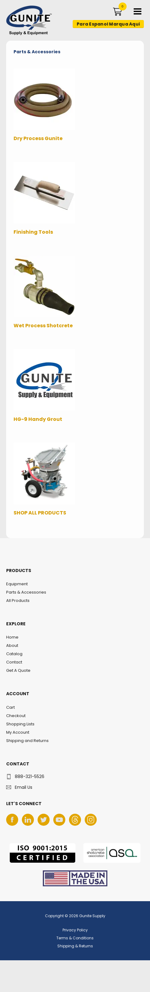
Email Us (23, 787)
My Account (17, 732)
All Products (18, 600)
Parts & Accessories (26, 592)
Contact (14, 662)
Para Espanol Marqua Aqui (108, 24)
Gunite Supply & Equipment (25, 34)
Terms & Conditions (75, 938)
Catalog (14, 654)
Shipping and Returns (27, 741)
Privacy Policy (75, 930)
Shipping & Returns (75, 946)
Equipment (17, 584)
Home (12, 637)
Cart (10, 707)
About (12, 645)
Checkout (16, 716)
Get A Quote (18, 670)
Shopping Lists (20, 724)
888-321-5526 (29, 776)
